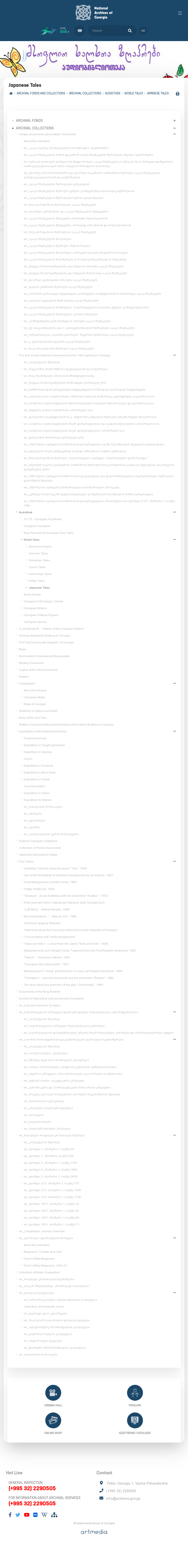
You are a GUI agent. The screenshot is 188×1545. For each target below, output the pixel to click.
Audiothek (112, 93)
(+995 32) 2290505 (32, 1488)
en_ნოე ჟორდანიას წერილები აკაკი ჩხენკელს (60, 204)
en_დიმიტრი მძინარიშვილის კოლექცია (55, 1347)
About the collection (37, 141)
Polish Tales (37, 580)
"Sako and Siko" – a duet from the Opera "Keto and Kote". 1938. (66, 943)
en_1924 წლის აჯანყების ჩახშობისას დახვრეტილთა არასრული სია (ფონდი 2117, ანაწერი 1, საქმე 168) (99, 503)
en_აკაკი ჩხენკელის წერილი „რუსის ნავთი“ (57, 245)
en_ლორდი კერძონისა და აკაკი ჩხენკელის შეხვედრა (66, 211)
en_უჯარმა (32, 827)
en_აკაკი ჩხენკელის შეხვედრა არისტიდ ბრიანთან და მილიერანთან (77, 225)
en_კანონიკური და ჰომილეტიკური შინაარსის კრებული (67, 1087)
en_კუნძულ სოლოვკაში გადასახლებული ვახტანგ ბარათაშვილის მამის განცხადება (88, 494)
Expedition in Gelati (37, 779)
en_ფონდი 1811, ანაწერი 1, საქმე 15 (51, 1204)
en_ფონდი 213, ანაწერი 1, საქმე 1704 (52, 1197)
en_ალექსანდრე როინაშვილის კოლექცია (57, 1327)
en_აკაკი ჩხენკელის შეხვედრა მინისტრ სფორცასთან (66, 218)
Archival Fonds (29, 120)
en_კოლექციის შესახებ (42, 362)
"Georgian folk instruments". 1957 (46, 964)
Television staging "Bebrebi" (42, 923)
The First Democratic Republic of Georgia (46, 642)
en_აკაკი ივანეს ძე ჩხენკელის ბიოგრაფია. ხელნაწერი (66, 148)
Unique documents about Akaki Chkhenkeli (47, 134)
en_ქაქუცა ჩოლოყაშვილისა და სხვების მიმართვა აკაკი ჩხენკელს (75, 273)
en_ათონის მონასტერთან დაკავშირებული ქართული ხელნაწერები (71, 1039)
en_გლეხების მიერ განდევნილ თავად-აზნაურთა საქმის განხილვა (75, 451)
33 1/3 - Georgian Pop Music (43, 519)
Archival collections (85, 93)
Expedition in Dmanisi (38, 765)
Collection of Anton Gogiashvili (39, 1272)
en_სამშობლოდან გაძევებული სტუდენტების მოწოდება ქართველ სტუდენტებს (84, 389)
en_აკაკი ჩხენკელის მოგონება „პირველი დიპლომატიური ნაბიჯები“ (76, 252)
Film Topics (26, 861)
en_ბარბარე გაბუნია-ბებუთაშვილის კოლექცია (60, 1299)
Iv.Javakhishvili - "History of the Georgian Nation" (51, 628)
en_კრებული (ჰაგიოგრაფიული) (48, 1108)
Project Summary (35, 738)
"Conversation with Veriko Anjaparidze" (50, 937)
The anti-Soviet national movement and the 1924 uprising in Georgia (64, 355)
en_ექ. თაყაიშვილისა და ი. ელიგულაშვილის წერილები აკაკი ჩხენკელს (79, 328)
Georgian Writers (35, 608)
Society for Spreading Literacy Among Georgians (51, 998)
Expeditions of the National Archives (42, 731)
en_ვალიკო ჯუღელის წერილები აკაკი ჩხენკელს (61, 300)
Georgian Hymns (35, 622)
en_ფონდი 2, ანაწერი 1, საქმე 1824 (50, 1169)
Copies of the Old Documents (38, 670)
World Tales (133, 93)
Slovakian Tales (39, 560)
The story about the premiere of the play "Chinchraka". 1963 (63, 984)
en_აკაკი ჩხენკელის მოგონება (47, 239)
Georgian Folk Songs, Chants (43, 601)
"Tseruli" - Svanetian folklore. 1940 (47, 957)
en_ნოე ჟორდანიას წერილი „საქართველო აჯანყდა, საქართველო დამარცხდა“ (86, 458)
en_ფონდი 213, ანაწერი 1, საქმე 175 (51, 1183)
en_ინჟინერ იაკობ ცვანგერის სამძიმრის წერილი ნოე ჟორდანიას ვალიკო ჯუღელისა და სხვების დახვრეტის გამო (99, 467)
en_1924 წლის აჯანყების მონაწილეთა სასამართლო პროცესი (71, 487)
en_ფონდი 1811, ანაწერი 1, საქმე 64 (51, 1217)
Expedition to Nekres (37, 800)
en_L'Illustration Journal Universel (42, 1231)
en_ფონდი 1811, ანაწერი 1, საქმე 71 (51, 1224)
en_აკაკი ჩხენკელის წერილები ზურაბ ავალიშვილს (63, 198)
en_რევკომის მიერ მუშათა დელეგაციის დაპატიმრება (66, 369)
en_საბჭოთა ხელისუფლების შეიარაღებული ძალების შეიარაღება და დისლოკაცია (89, 403)
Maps (22, 649)
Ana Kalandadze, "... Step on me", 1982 (50, 916)
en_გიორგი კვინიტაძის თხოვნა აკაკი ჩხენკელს (60, 280)
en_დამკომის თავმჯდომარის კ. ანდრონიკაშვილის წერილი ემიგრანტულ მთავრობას (90, 417)
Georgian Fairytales (37, 526)
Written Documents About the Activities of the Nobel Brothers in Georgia (66, 724)
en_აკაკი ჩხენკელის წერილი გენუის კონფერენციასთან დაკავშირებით (79, 191)
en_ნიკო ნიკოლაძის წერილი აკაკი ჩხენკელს (59, 348)
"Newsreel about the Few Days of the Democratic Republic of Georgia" (71, 930)
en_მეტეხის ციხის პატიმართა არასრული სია (58, 410)
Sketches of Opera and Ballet (38, 711)
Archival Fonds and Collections (41, 93)
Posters (24, 676)
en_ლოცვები (34, 1115)
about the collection (37, 1245)
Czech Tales (37, 567)
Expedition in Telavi (36, 793)
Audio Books (32, 594)
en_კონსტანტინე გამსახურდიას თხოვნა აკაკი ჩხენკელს (67, 321)
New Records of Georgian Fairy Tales (49, 533)
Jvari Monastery (34, 786)
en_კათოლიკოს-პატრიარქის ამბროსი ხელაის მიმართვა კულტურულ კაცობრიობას (89, 396)
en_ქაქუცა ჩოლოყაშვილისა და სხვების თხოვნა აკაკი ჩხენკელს (74, 266)
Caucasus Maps (34, 697)
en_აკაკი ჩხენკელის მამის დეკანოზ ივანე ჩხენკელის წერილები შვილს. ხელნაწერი (88, 155)
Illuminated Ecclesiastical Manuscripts (44, 656)
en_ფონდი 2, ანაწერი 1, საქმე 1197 (50, 1162)
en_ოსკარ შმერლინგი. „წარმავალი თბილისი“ (54, 1286)
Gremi (28, 759)
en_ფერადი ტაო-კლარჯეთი (45, 1313)
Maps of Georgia (35, 704)
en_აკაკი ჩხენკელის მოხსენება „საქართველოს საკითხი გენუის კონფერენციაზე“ (87, 307)
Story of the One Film (33, 717)
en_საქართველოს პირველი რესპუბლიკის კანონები (64, 1026)
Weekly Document (31, 663)
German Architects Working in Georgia (44, 635)
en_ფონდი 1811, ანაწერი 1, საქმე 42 (51, 1210)
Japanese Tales (158, 93)
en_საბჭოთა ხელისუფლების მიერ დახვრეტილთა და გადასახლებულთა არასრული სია (91, 423)
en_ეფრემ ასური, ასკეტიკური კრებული (54, 1080)
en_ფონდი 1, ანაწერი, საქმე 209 (48, 1156)
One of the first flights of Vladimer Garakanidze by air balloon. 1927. (69, 875)
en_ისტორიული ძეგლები (43, 1341)
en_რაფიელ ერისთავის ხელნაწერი (46, 1279)
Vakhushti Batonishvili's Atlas (38, 854)
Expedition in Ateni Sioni (40, 772)
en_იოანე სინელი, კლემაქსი (46, 1053)
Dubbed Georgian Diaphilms (38, 841)
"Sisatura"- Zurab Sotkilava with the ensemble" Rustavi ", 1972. (66, 895)
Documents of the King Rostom (39, 991)
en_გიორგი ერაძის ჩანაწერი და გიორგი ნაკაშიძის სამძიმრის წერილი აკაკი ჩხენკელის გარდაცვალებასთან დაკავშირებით (92, 175)
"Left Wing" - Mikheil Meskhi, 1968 (47, 909)
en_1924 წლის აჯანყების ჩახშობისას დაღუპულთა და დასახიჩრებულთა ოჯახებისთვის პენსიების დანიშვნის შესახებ (99, 478)
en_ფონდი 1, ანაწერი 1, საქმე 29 (49, 1149)
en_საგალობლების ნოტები (40, 1005)
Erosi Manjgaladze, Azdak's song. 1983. (50, 882)
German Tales (38, 553)
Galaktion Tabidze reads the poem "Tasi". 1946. (55, 868)
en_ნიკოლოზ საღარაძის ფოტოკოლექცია (57, 1320)
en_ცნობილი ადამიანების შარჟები (46, 1238)
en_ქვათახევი (34, 820)
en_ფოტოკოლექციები (36, 1293)
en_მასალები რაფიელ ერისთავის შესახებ (51, 1135)
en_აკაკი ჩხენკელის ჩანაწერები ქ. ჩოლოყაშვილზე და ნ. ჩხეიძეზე (75, 259)
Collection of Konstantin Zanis (44, 1306)
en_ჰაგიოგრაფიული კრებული (47, 1128)
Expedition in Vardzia (38, 752)
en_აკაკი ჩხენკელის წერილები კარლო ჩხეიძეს (60, 314)
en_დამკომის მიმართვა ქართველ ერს (54, 437)
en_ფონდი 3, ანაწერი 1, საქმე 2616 (50, 1176)
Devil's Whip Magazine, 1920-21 (45, 1265)
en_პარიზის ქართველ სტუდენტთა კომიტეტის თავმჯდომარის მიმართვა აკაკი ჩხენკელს (92, 293)
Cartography (27, 683)
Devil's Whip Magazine (39, 1258)
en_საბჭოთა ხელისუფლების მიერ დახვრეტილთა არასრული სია (74, 430)
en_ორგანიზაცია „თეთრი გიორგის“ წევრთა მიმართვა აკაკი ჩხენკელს (79, 334)
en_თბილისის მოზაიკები (43, 806)
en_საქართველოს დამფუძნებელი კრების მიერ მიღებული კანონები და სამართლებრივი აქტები (99, 1032)
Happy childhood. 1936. (39, 889)
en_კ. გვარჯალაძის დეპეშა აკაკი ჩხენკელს (57, 341)
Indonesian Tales (40, 574)
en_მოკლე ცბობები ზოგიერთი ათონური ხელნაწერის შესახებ (72, 1094)
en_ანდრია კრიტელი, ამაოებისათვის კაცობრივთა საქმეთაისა (73, 1073)
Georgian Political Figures (41, 615)
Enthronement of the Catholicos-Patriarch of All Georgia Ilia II (64, 902)
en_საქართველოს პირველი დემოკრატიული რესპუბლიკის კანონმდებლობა (78, 1012)
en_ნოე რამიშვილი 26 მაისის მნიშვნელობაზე (59, 376)
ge (143, 30)
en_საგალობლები (38, 1121)
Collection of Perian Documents (40, 848)
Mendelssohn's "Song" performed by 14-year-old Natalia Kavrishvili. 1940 (73, 971)
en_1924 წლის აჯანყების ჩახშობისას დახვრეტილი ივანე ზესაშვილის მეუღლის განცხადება (94, 444)
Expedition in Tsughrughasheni (44, 745)
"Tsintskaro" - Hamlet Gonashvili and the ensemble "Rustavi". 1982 (69, 978)
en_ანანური (33, 813)
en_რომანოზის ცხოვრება (44, 1101)
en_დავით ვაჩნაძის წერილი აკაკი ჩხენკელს (58, 287)
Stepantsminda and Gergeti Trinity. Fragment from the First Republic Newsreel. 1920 (80, 950)
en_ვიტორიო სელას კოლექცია (48, 1334)
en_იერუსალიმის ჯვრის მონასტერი (51, 834)
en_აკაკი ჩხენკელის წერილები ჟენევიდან (56, 184)
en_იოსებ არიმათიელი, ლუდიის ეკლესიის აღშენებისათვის (70, 1067)
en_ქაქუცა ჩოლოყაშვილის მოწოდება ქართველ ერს (65, 382)
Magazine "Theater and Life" (43, 1252)
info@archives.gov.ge (123, 1498)
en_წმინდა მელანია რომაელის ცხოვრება (56, 1060)
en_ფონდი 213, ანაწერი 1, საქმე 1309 (52, 1190)
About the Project (40, 546)
